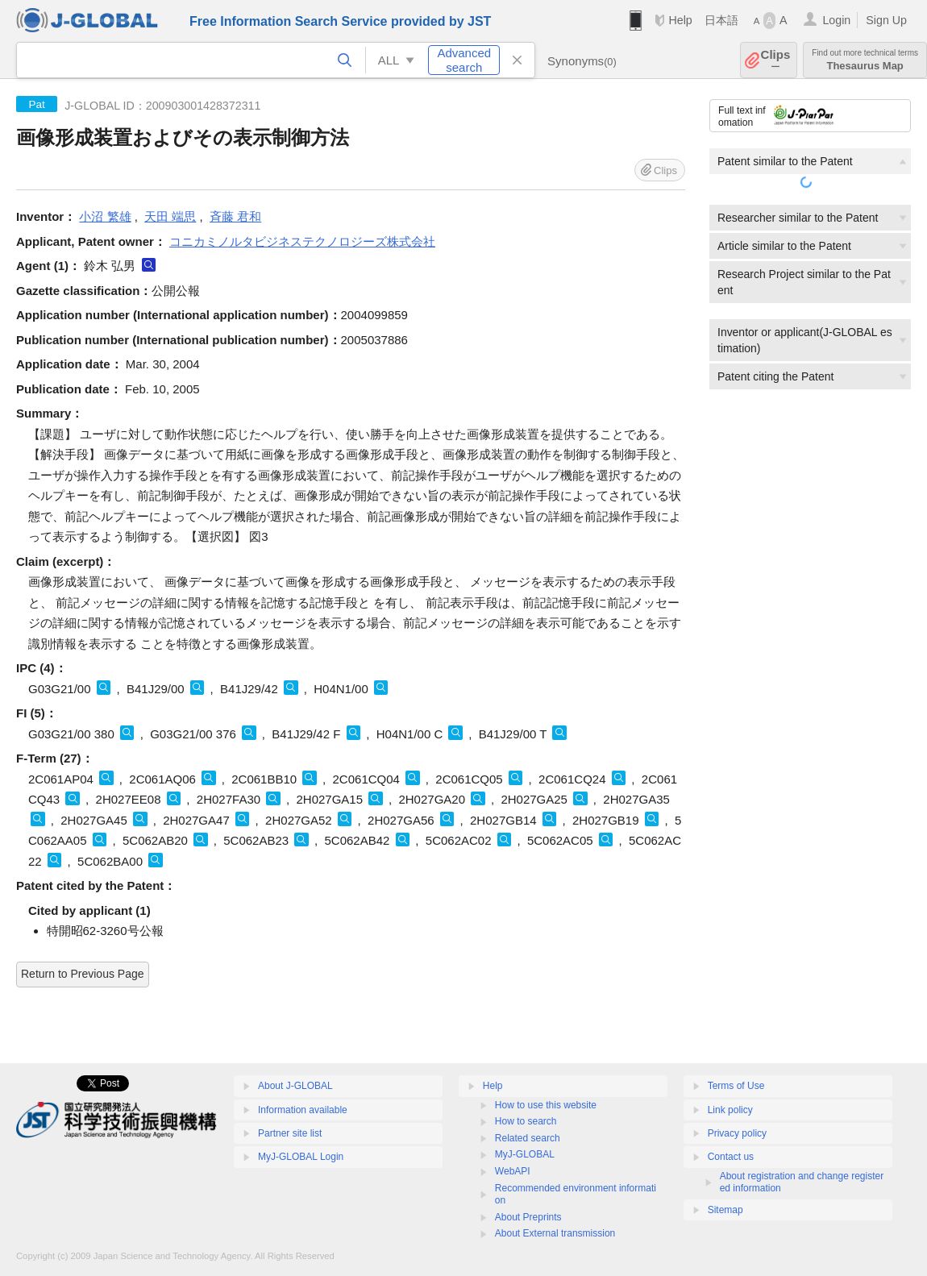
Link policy (730, 1110)
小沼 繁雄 (105, 216)
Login (836, 20)
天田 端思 (170, 216)
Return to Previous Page (82, 973)
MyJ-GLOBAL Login (300, 1156)
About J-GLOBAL (295, 1085)
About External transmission (555, 1233)
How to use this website (546, 1105)
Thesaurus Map (865, 60)
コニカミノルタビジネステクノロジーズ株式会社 (302, 241)
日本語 (721, 20)
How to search (526, 1121)
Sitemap (725, 1210)
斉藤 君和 (235, 216)
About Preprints (528, 1217)
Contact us (731, 1156)
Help (680, 20)
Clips (776, 60)
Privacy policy (737, 1133)
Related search (527, 1138)
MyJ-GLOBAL (525, 1154)
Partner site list (290, 1133)
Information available (302, 1110)
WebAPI (512, 1171)
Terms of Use (736, 1085)
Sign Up (886, 20)
